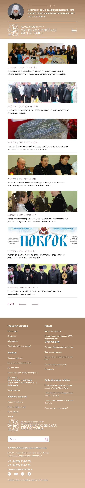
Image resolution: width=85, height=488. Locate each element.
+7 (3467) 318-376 (19, 465)
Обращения (13, 341)
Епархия (12, 352)
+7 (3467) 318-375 (19, 461)
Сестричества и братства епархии (23, 372)
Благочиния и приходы (20, 380)
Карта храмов (14, 390)
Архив (10, 416)
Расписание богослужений (19, 346)
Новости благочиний (17, 407)
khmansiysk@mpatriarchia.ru (20, 469)
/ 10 (12, 304)
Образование (52, 341)
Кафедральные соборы (57, 380)
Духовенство (13, 368)
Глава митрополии (18, 325)
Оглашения (49, 369)
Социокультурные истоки (56, 364)
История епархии (15, 358)
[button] (39, 6)
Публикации (13, 412)
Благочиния (13, 385)
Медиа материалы (53, 331)
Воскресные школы (53, 352)
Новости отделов (15, 402)
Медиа (48, 325)
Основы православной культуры (59, 347)
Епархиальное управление (19, 363)
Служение (12, 336)
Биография (12, 331)
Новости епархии (17, 396)
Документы (12, 377)
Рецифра (44, 480)
